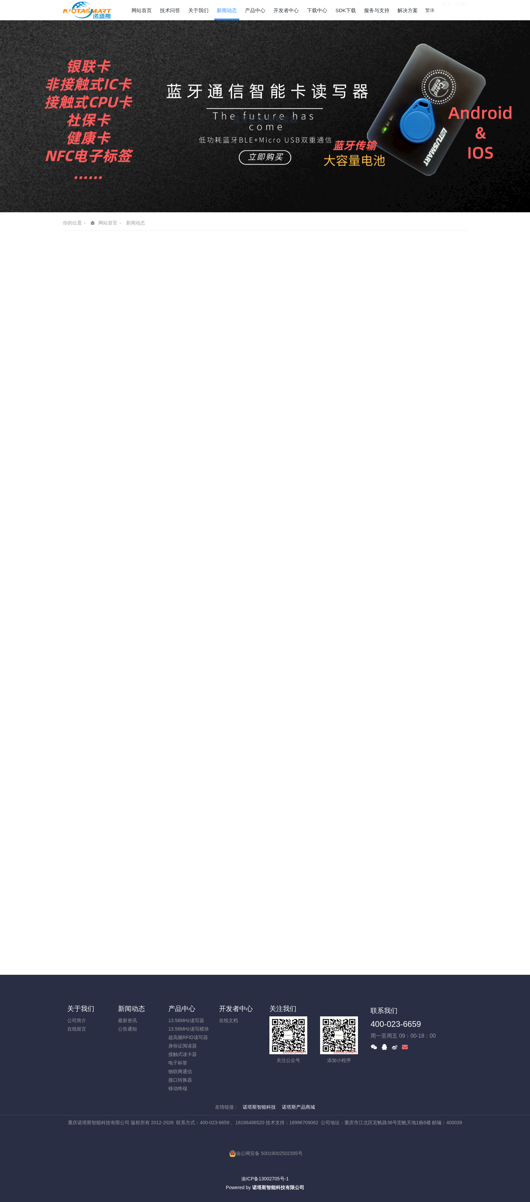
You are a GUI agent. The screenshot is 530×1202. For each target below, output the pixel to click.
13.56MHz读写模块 (188, 1029)
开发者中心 (236, 1008)
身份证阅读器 (182, 1045)
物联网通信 (180, 1071)
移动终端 (177, 1088)
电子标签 (177, 1062)
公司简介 (76, 1020)
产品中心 (181, 1008)
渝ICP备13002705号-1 (265, 1178)
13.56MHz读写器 (186, 1020)
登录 (446, 10)
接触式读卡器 (182, 1054)
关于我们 (80, 1008)
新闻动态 (135, 223)
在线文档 (228, 1020)
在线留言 (76, 1029)
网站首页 (141, 10)
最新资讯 (127, 1020)
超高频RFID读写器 (188, 1037)
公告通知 (127, 1029)
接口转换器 (180, 1080)
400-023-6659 (395, 1024)
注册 (460, 10)
